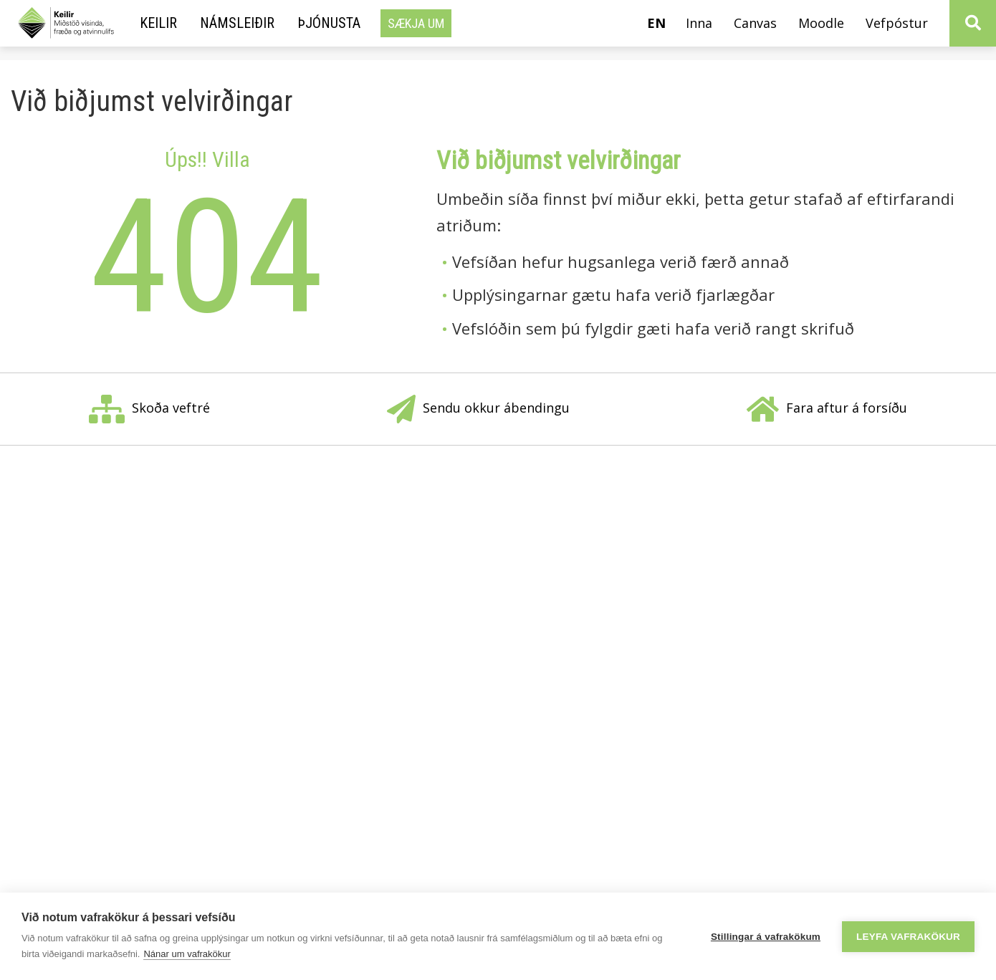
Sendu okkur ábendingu (478, 409)
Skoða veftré (149, 409)
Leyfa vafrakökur (908, 936)
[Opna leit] (972, 23)
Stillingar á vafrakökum (765, 936)
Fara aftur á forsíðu (827, 409)
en (656, 23)
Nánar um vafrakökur (186, 953)
